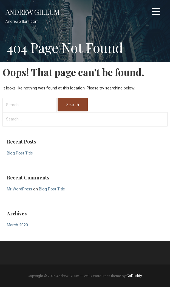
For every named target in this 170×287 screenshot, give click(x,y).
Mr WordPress (19, 189)
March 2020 (17, 225)
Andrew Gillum (32, 11)
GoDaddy (134, 276)
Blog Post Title (20, 153)
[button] (156, 12)
